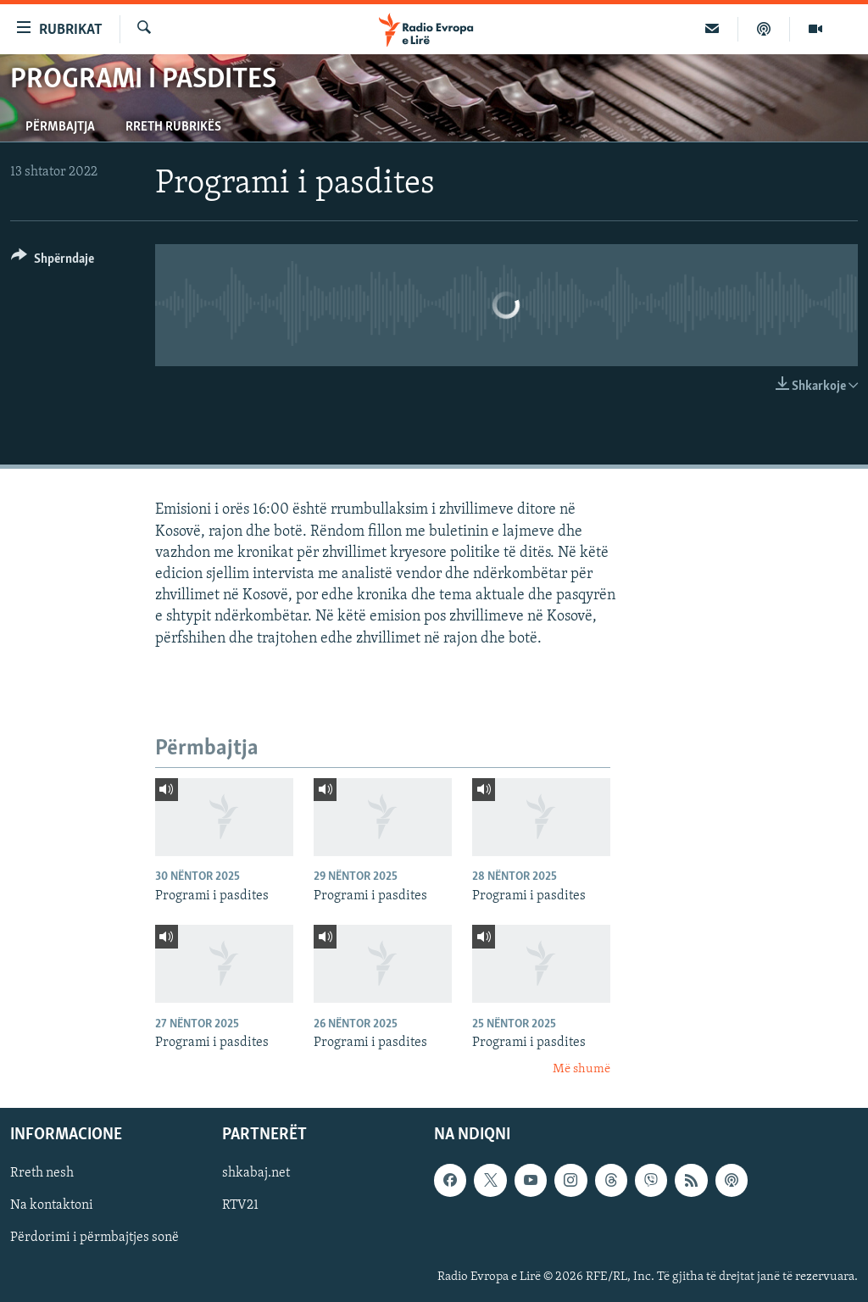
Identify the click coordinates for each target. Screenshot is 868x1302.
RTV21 (240, 1205)
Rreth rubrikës (173, 127)
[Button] (52, 261)
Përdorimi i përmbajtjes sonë (94, 1237)
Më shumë (581, 1069)
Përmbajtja (60, 127)
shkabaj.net (256, 1173)
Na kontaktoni (51, 1205)
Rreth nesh (42, 1173)
